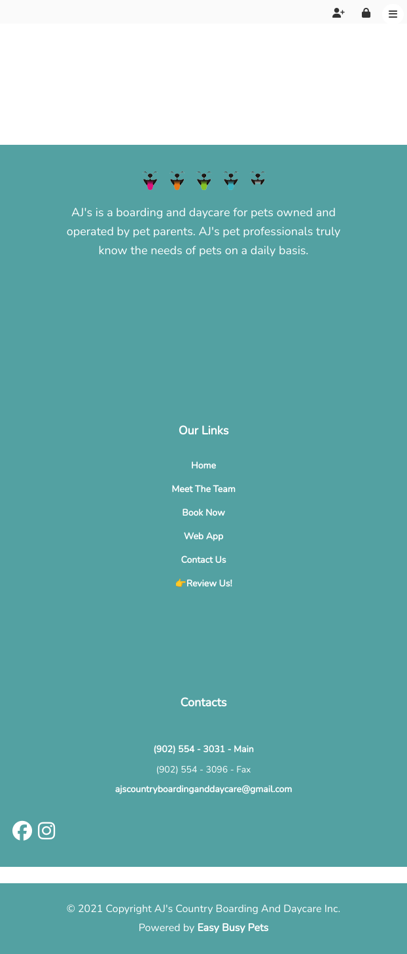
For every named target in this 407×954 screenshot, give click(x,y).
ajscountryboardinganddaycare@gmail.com (203, 789)
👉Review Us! (203, 583)
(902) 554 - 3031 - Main (203, 749)
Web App (203, 536)
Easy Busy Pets (232, 928)
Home (203, 465)
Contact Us (203, 560)
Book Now (203, 512)
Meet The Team (203, 489)
